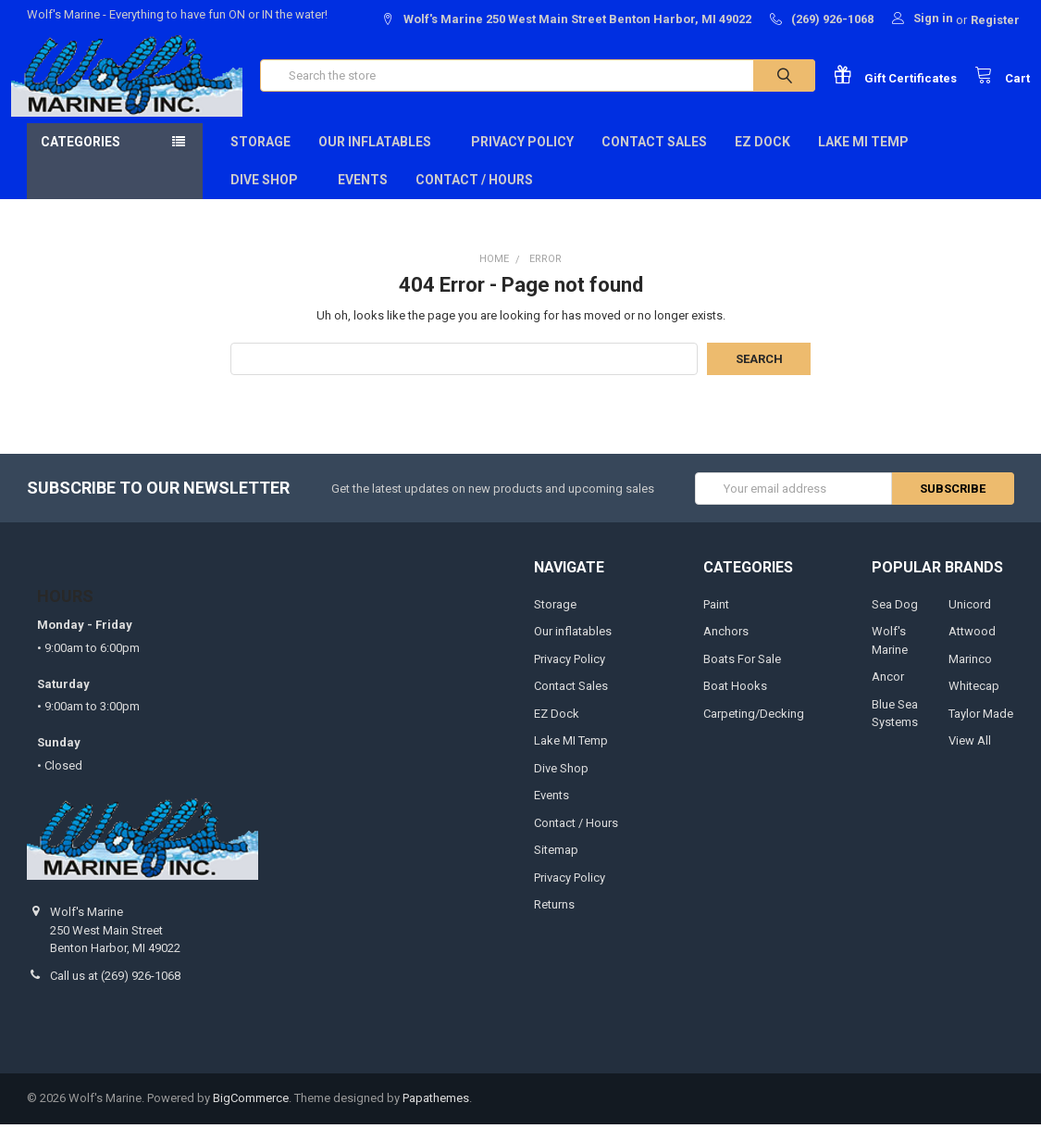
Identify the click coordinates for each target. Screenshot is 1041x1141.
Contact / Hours (474, 196)
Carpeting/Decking (753, 730)
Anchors (726, 648)
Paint (716, 621)
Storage (260, 158)
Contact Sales (654, 158)
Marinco (970, 676)
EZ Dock (762, 158)
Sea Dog (895, 621)
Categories (80, 158)
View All (969, 757)
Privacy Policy (522, 158)
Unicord (969, 621)
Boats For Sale (742, 676)
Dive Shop (270, 196)
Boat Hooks (735, 702)
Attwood (972, 648)
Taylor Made (980, 730)
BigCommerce (251, 1115)
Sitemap (556, 866)
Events (363, 196)
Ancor (888, 693)
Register (995, 20)
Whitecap (973, 702)
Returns (554, 921)
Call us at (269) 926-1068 (115, 992)
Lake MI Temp (863, 158)
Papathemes (436, 1115)
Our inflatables (380, 158)
